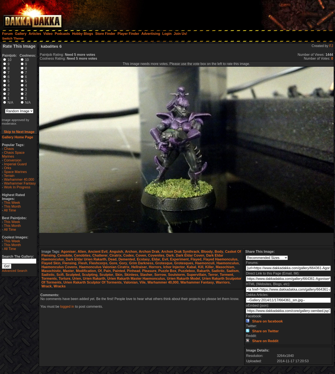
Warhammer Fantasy (20, 183)
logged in (67, 306)
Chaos (9, 149)
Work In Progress (17, 187)
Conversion (12, 160)
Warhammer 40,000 (19, 179)
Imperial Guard (15, 164)
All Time (10, 210)
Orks (7, 168)
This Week (12, 202)
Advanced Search (14, 270)
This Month (12, 206)
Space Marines (15, 172)
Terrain (9, 175)
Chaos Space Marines (13, 154)
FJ (331, 46)
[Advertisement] (278, 13)
